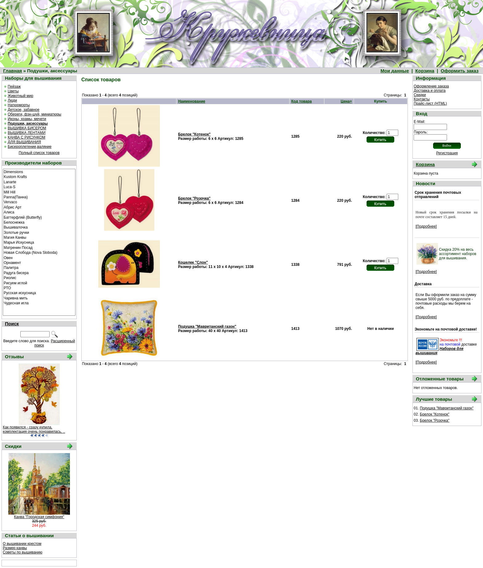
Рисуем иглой (39, 282)
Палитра (39, 267)
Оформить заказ (460, 70)
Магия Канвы (39, 237)
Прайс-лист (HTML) (430, 103)
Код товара (301, 101)
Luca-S (39, 186)
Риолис (39, 277)
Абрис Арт (39, 207)
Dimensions (39, 171)
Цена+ (346, 101)
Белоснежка (39, 222)
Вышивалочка (39, 227)
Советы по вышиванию (22, 552)
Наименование (191, 101)
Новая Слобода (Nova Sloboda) (39, 252)
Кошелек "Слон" (193, 262)
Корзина (424, 70)
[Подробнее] (426, 226)
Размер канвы (15, 548)
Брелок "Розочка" (194, 198)
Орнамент (39, 262)
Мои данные (394, 70)
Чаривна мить (39, 297)
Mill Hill (39, 191)
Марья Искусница (39, 242)
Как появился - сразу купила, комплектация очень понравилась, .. (34, 429)
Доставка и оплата (430, 90)
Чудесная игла (39, 302)
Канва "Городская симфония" (39, 517)
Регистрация (447, 153)
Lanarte (39, 181)
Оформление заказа (431, 86)
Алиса (39, 211)
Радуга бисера (39, 272)
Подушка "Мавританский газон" (207, 326)
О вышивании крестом (22, 544)
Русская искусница (39, 292)
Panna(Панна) (39, 196)
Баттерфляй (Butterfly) (39, 217)
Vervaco (39, 201)
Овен (39, 257)
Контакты (422, 99)
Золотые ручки (39, 232)
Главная (12, 70)
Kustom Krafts (39, 176)
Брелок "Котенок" (194, 134)
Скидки (420, 95)
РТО (39, 287)
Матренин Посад (39, 247)
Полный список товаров (39, 153)
